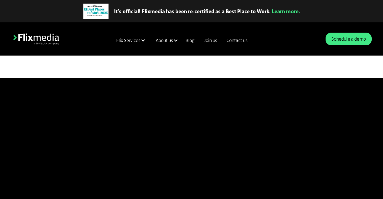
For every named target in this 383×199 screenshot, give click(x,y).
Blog (190, 40)
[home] (36, 39)
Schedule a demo (348, 39)
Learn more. (286, 11)
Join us (210, 40)
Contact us (236, 40)
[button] (130, 40)
